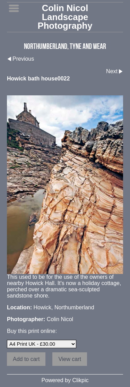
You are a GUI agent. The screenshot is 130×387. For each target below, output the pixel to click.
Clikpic (80, 380)
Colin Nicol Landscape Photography (65, 17)
